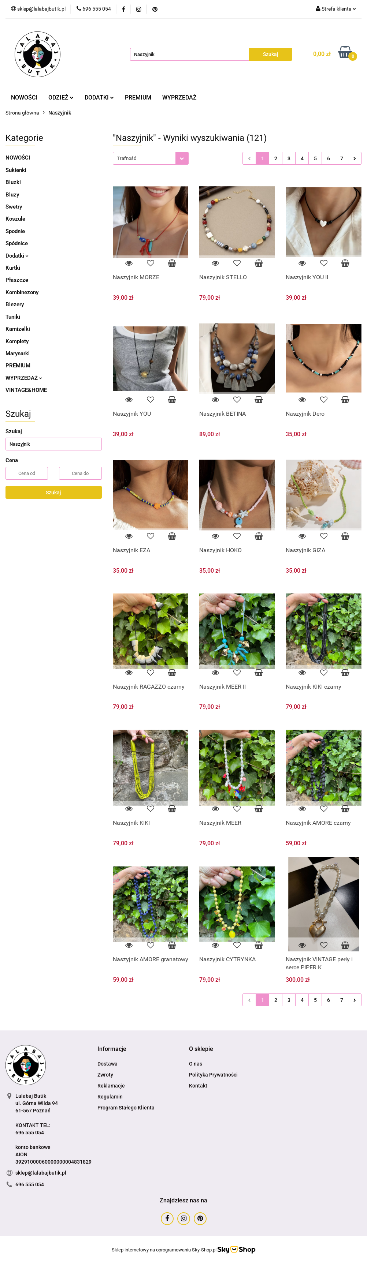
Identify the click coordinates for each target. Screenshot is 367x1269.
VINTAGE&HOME (26, 390)
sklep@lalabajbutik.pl (40, 1173)
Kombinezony (21, 292)
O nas (195, 1064)
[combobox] (151, 158)
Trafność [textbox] (126, 158)
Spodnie (15, 231)
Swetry (13, 206)
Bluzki (13, 182)
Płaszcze (16, 280)
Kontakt (198, 1086)
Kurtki (12, 268)
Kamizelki (17, 329)
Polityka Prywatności (213, 1075)
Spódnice (16, 243)
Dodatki (17, 255)
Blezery (14, 304)
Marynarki (17, 353)
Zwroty (105, 1075)
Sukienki (15, 170)
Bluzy (12, 194)
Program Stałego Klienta (126, 1108)
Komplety (17, 341)
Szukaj (53, 492)
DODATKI (99, 97)
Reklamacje (111, 1086)
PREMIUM (138, 97)
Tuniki (12, 317)
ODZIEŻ (61, 97)
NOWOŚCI (24, 97)
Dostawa (107, 1064)
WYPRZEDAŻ (179, 97)
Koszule (15, 219)
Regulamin (110, 1097)
